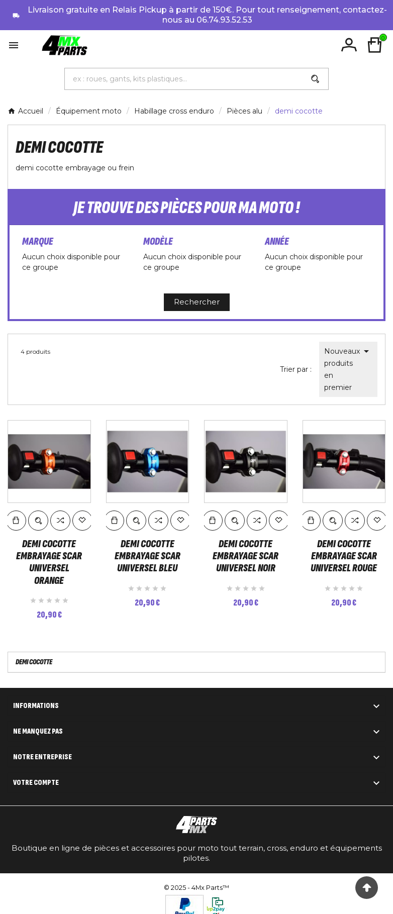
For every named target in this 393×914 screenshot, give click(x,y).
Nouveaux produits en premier (348, 368)
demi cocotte (34, 649)
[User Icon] (349, 45)
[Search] (315, 78)
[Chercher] (183, 78)
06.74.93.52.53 (224, 20)
